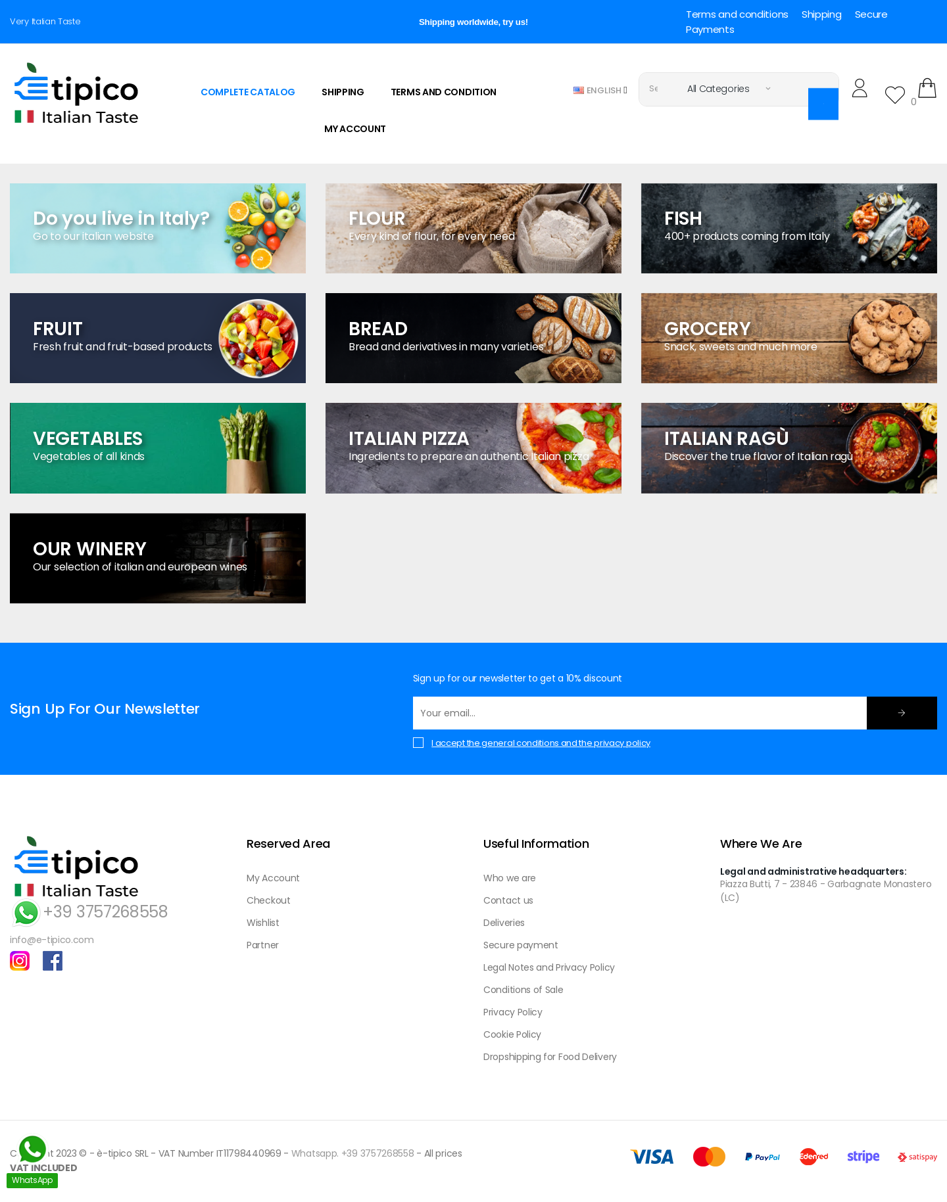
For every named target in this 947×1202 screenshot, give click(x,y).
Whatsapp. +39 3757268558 (352, 1153)
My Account (273, 878)
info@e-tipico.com (52, 939)
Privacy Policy (513, 1012)
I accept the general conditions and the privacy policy (540, 743)
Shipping (822, 14)
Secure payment (520, 945)
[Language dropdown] (600, 89)
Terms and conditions (737, 14)
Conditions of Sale (523, 989)
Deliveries (504, 922)
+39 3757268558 (89, 912)
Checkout (269, 900)
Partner (263, 945)
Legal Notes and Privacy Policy (549, 967)
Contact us (508, 900)
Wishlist (263, 922)
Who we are (509, 878)
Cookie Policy (512, 1034)
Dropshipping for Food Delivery (550, 1056)
